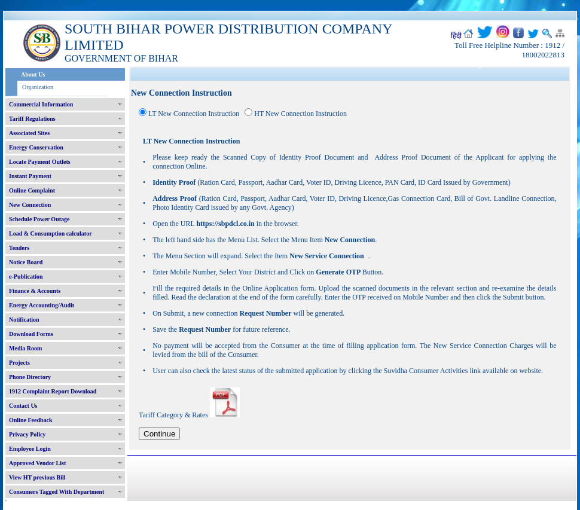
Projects (19, 362)
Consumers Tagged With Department (56, 491)
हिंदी (456, 36)
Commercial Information (41, 104)
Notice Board (25, 262)
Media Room (25, 348)
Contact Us (23, 405)
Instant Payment (30, 176)
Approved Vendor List (37, 463)
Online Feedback (31, 420)
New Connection (30, 204)
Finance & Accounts (34, 291)
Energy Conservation (36, 147)
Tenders (19, 248)
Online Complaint (32, 190)
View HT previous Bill (37, 477)
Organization (37, 87)
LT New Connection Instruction (193, 113)
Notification (24, 319)
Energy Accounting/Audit (41, 305)
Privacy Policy (27, 434)
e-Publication (26, 276)
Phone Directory (30, 377)
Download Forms (31, 334)
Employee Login (30, 448)
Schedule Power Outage (39, 219)
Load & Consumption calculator (50, 233)
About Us (33, 74)
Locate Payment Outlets (40, 161)
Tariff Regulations (32, 118)
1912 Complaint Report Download (52, 391)
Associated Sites (29, 133)
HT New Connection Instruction (300, 113)
